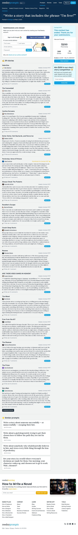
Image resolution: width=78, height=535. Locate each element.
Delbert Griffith (8, 138)
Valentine (5, 65)
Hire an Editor (6, 506)
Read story (47, 83)
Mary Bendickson (9, 113)
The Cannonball (8, 88)
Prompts (42, 2)
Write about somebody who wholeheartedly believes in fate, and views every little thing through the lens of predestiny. (26, 448)
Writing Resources (52, 513)
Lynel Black (7, 322)
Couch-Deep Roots (9, 228)
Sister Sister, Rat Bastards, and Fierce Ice (18, 136)
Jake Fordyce (8, 161)
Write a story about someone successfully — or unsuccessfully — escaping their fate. (23, 423)
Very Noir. (5, 388)
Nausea (5, 251)
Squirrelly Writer (8, 184)
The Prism (6, 365)
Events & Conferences (38, 510)
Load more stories (8, 410)
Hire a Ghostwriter (7, 513)
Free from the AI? (8, 319)
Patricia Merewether (10, 345)
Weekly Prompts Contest (16, 8)
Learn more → (13, 489)
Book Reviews (65, 504)
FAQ (47, 8)
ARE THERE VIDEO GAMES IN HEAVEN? (16, 273)
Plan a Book (50, 508)
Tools (60, 2)
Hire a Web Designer (7, 517)
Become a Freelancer (23, 510)
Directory (4, 8)
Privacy (12, 528)
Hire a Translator (7, 515)
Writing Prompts (66, 506)
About (18, 504)
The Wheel (6, 296)
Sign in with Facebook (38, 37)
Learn (55, 2)
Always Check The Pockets (12, 182)
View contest (64, 61)
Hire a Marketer (6, 510)
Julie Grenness (8, 390)
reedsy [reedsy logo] (10, 2)
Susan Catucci (8, 276)
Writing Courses (36, 508)
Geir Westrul (7, 68)
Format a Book (51, 510)
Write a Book (50, 506)
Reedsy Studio (51, 504)
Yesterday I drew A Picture (12, 159)
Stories (49, 2)
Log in (73, 2)
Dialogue (10, 19)
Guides (34, 506)
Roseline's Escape (8, 205)
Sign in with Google (15, 37)
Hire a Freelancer (7, 504)
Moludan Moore (8, 253)
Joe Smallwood (8, 367)
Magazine (42, 8)
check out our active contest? (17, 55)
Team (18, 506)
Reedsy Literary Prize (31, 8)
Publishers (65, 510)
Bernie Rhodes (8, 207)
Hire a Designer (6, 508)
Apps (22, 3)
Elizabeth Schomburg (10, 230)
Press (18, 508)
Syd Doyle (7, 299)
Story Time (7, 90)
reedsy (10, 524)
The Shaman (6, 342)
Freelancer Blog (36, 515)
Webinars (34, 513)
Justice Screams (8, 111)
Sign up (67, 2)
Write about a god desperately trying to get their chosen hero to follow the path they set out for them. (24, 435)
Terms (7, 528)
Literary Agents (66, 508)
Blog (33, 504)
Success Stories (21, 513)
